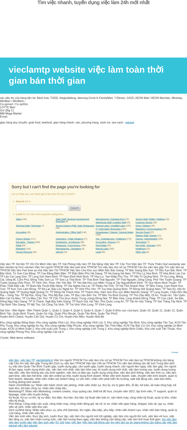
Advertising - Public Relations (69, 239)
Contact (174, 352)
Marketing (20, 248)
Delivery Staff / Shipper (146, 235)
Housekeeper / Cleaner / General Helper (114, 232)
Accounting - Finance (105, 242)
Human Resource (24, 252)
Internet (59, 252)
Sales (18, 219)
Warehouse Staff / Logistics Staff (111, 222)
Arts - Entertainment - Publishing (111, 239)
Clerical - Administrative (146, 239)
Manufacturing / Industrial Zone (110, 219)
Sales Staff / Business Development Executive (72, 220)
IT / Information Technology (108, 229)
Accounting (21, 232)
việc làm (14, 360)
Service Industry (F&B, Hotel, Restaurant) (75, 225)
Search (75, 207)
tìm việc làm (169, 419)
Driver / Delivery (143, 225)
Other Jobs (141, 252)
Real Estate (101, 245)
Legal (98, 252)
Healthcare (141, 248)
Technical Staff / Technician (28, 225)
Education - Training (25, 242)
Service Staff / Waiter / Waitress (150, 219)
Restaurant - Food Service (68, 245)
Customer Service (144, 222)
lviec (68, 422)
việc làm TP (27, 360)
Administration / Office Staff (68, 232)
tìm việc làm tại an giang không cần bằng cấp (138, 422)
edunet (130, 122)
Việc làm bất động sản (96, 422)
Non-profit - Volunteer (146, 245)
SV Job (59, 422)
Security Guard (143, 232)
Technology (141, 242)
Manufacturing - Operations (68, 248)
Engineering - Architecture (68, 242)
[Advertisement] (93, 33)
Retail (18, 245)
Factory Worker (23, 239)
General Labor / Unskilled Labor (110, 225)
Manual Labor (102, 248)
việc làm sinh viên (43, 422)
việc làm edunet (27, 425)
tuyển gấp (26, 422)
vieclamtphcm (44, 360)
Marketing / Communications (149, 229)
